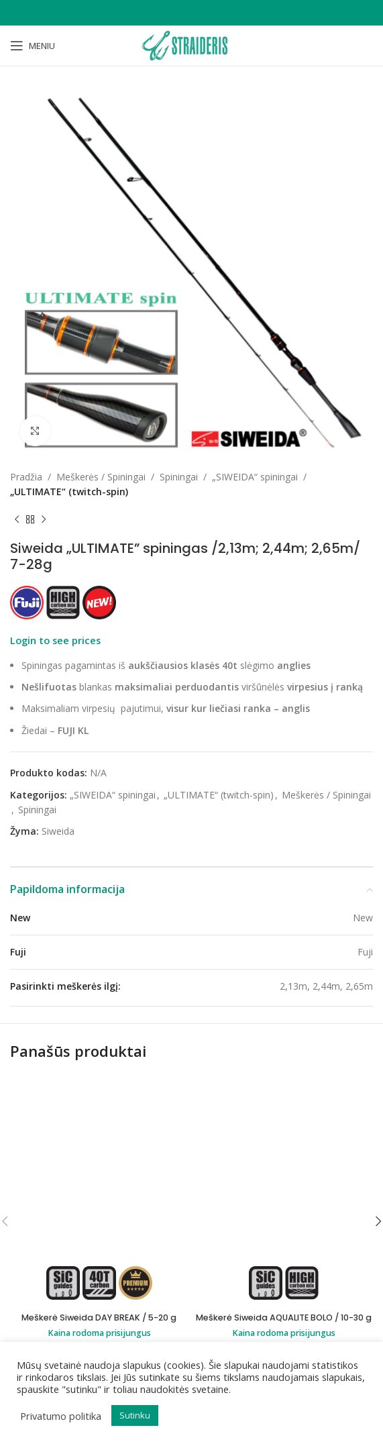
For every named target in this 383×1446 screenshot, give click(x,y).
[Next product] (43, 520)
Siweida (58, 831)
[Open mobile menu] (32, 45)
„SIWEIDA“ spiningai (255, 476)
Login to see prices (55, 640)
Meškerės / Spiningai (101, 476)
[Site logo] (191, 44)
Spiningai (179, 476)
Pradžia (26, 476)
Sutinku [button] (134, 1415)
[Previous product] (16, 520)
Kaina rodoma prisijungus (99, 1166)
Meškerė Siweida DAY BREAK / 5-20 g (98, 1151)
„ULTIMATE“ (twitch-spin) (69, 491)
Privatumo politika (60, 1416)
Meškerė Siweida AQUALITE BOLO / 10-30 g (284, 1151)
